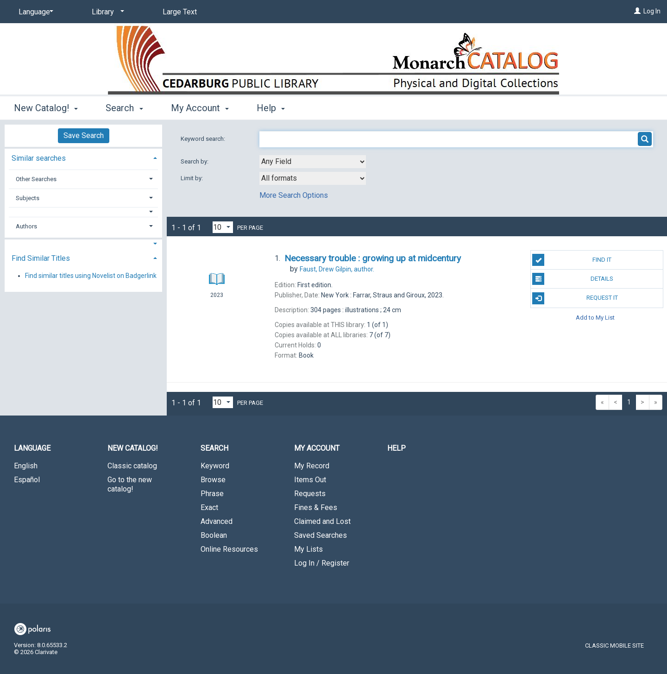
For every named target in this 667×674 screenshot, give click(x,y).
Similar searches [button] (39, 158)
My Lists (308, 549)
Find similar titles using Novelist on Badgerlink (91, 275)
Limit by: (192, 178)
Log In (652, 11)
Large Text (180, 11)
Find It (571, 260)
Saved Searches (320, 535)
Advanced (217, 521)
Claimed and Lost (322, 521)
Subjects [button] (27, 198)
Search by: (195, 161)
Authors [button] (26, 226)
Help (396, 448)
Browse (213, 479)
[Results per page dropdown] (223, 227)
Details (572, 279)
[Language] (34, 12)
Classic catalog (132, 465)
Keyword (215, 465)
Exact (209, 507)
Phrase (212, 493)
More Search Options (293, 195)
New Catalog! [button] (46, 107)
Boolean (214, 535)
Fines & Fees (315, 507)
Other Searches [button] (36, 179)
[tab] (83, 157)
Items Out (310, 479)
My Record (311, 465)
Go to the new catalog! (129, 484)
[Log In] (637, 11)
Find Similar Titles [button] (41, 258)
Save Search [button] (83, 135)
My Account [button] (200, 107)
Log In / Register (321, 563)
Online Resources (229, 549)
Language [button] (32, 448)
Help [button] (271, 107)
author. (337, 269)
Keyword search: (204, 138)
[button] (83, 212)
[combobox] (312, 161)
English (26, 465)
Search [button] (124, 107)
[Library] (106, 12)
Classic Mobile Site (614, 645)
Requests (310, 493)
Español (27, 479)
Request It (574, 298)
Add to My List (595, 317)
